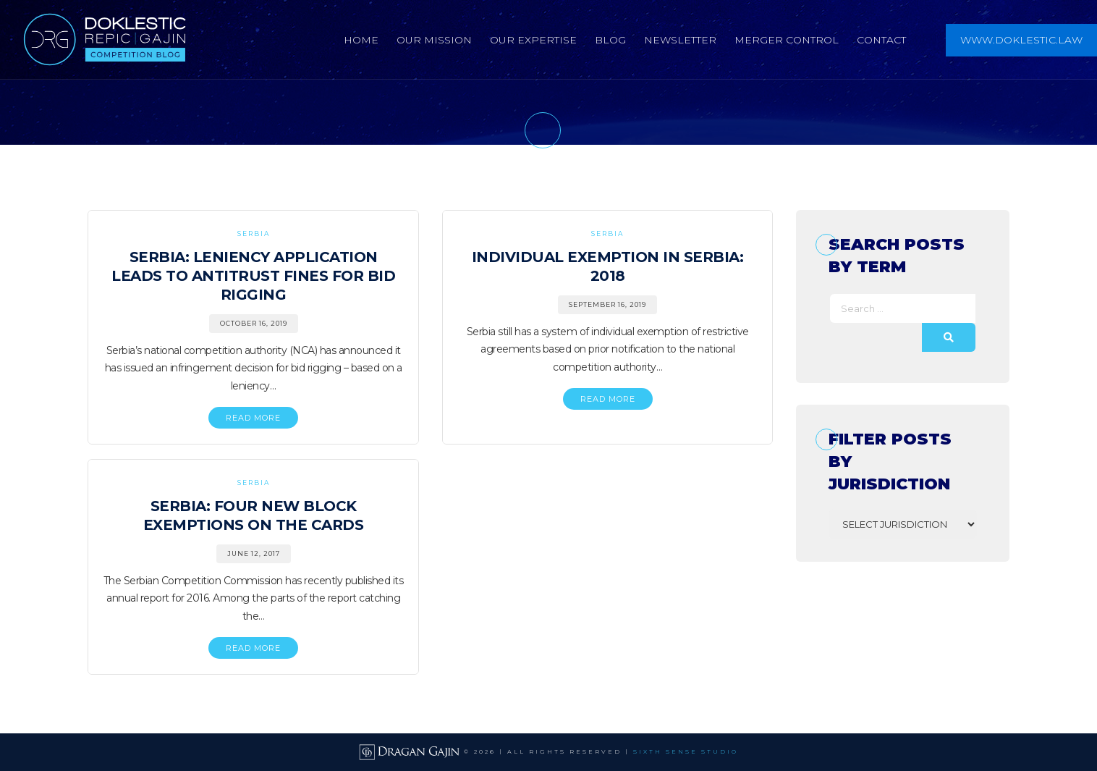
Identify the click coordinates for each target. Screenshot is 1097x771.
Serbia (253, 233)
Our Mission (434, 39)
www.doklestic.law (1021, 39)
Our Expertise (533, 39)
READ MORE (253, 418)
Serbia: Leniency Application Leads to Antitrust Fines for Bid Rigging (253, 275)
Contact (881, 39)
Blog (610, 39)
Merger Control (786, 39)
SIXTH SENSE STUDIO (685, 751)
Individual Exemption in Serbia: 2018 (608, 266)
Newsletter (680, 39)
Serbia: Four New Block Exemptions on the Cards (253, 515)
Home (361, 39)
